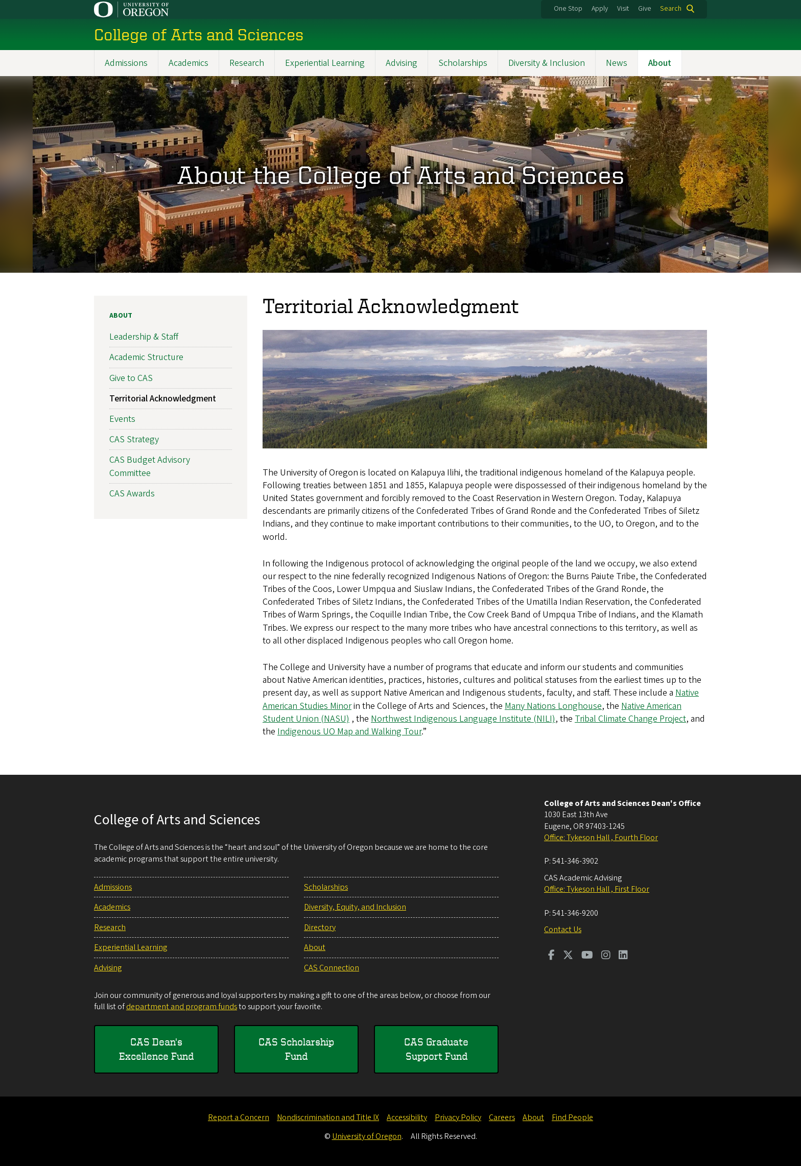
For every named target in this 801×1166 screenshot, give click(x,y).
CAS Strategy (134, 439)
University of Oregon (367, 1136)
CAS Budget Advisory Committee (149, 466)
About (659, 63)
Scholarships (462, 63)
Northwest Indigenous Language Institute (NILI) (463, 718)
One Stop (568, 9)
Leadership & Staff (143, 336)
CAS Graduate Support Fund (436, 1049)
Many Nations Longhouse (553, 705)
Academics (188, 63)
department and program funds (181, 1006)
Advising (401, 63)
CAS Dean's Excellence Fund (156, 1049)
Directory (320, 927)
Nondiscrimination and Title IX (328, 1117)
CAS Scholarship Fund (296, 1049)
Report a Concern (238, 1117)
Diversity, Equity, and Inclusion (355, 907)
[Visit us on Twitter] (568, 956)
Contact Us (562, 929)
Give (644, 9)
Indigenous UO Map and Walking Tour (349, 731)
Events (122, 419)
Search (670, 9)
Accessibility (407, 1117)
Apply (600, 9)
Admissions (126, 63)
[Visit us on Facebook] (551, 956)
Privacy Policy (458, 1117)
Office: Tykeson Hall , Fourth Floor (601, 837)
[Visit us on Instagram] (606, 956)
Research (246, 63)
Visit (623, 9)
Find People (572, 1117)
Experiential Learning (325, 63)
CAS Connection (331, 967)
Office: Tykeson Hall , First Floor (596, 889)
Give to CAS (131, 377)
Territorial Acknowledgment (162, 398)
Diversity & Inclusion (546, 63)
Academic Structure (146, 357)
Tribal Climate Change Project (630, 718)
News (616, 63)
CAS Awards (132, 493)
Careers (502, 1117)
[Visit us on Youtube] (587, 956)
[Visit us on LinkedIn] (623, 956)
